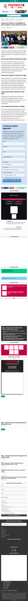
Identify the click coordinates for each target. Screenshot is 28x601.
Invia (13, 271)
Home (2, 527)
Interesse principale (7, 172)
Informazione (3, 533)
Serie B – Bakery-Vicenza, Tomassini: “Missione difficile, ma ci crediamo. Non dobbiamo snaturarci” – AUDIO (12, 464)
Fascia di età (5, 167)
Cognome (5, 146)
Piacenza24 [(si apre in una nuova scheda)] (14, 278)
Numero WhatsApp (7, 157)
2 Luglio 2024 (4, 27)
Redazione (9, 27)
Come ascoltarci (3, 531)
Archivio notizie (3, 529)
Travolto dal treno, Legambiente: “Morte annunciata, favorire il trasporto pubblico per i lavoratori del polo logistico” (15, 292)
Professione (5, 162)
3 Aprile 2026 (4, 425)
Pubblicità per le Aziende (5, 534)
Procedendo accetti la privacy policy (12, 178)
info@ (7, 586)
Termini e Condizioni (14, 599)
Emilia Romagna (9, 203)
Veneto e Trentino (18, 203)
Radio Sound (9, 278)
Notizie (6, 19)
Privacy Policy (23, 598)
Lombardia (18, 201)
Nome (4, 141)
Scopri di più (5, 588)
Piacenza (9, 201)
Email (4, 151)
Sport (14, 298)
